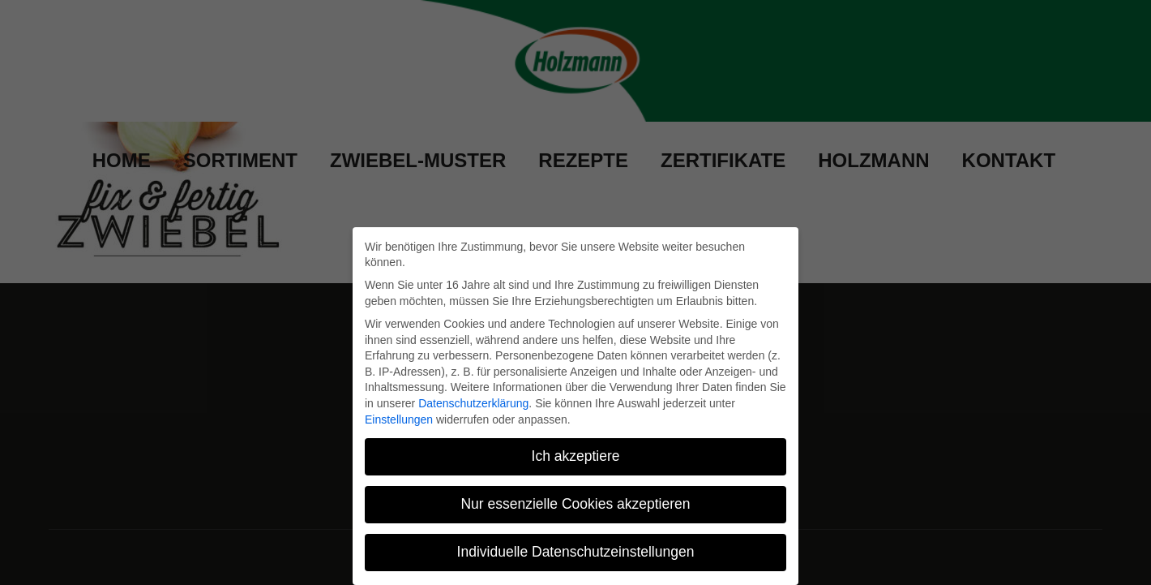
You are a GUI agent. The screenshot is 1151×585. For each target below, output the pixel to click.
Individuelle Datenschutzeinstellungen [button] (576, 552)
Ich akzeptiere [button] (576, 456)
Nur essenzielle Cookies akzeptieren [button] (575, 504)
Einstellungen (399, 419)
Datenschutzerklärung (473, 403)
